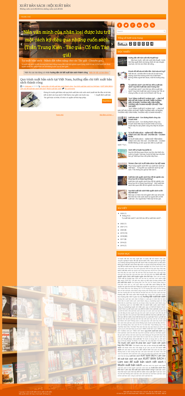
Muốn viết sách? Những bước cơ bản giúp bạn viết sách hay (139, 321)
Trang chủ (26, 17)
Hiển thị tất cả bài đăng (99, 73)
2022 (122, 224)
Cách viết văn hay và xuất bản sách (146, 278)
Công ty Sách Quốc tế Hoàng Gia (41, 394)
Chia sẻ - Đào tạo (148, 391)
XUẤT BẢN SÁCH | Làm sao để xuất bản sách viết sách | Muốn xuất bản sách (142, 362)
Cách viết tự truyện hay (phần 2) (139, 150)
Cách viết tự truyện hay (126, 278)
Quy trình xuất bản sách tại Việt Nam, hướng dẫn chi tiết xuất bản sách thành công (66, 81)
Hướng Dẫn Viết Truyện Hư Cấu (132, 297)
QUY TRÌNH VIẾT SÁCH (136, 331)
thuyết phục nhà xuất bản (133, 339)
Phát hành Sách (137, 391)
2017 (122, 239)
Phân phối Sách (127, 391)
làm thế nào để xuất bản (128, 319)
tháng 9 (125, 216)
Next (112, 44)
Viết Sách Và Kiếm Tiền (155, 352)
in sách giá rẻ (148, 299)
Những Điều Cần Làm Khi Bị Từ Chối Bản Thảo (138, 325)
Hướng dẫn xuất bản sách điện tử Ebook (131, 299)
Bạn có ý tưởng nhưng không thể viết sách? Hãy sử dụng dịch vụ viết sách (142, 261)
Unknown (28, 86)
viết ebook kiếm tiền (128, 348)
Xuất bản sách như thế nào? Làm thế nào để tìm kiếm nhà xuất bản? (142, 371)
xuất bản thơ (148, 376)
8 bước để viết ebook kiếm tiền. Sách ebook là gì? (146, 71)
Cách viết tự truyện (159, 276)
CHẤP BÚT (128, 280)
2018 (122, 236)
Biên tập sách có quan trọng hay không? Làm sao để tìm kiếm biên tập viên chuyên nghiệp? (142, 265)
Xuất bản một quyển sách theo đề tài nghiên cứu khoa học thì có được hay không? (146, 178)
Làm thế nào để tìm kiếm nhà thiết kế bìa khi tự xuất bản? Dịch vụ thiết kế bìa (142, 317)
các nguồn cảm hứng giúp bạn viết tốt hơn (144, 270)
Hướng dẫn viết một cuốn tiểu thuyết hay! (143, 58)
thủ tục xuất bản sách (155, 337)
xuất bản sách (134, 356)
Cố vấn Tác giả (121, 393)
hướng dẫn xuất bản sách (154, 296)
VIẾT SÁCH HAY (145, 350)
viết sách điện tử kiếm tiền (130, 350)
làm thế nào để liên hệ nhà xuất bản (149, 315)
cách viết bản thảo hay (148, 274)
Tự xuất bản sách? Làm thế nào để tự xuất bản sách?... (142, 218)
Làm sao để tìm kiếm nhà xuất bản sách (148, 309)
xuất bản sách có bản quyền (127, 368)
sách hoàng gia (146, 335)
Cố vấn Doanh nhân (132, 393)
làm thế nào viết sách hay (144, 319)
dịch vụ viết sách (133, 284)
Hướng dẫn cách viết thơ (153, 288)
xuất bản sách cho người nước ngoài (154, 365)
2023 (122, 213)
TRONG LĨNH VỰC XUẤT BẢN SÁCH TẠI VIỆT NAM (146, 163)
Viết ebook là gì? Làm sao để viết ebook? (149, 348)
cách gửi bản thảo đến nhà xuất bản (129, 274)
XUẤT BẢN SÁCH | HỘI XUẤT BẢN (45, 5)
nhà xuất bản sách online (131, 323)
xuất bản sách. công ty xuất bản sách (133, 376)
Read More (107, 101)
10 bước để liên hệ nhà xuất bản (130, 259)
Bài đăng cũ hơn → (107, 115)
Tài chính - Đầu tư (160, 393)
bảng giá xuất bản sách (126, 264)
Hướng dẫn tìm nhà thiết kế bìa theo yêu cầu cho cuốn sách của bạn (144, 292)
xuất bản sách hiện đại (143, 368)
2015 (122, 246)
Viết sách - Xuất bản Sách (146, 393)
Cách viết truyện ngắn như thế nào (140, 276)
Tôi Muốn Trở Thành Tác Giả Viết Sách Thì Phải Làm (149, 341)
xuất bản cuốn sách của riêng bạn (142, 354)
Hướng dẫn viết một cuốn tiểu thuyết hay (132, 294)
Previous (21, 44)
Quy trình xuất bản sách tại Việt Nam (87, 86)
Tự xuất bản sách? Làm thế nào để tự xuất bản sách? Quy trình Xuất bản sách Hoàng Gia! (145, 86)
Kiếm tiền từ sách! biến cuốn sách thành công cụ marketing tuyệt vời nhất (142, 301)
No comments (70, 89)
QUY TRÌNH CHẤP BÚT (146, 329)
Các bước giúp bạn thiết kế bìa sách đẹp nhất (148, 268)
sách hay (138, 335)
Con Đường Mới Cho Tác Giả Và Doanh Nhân (146, 282)
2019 (122, 233)
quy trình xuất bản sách (153, 331)
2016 (122, 242)
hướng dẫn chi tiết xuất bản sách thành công (57, 86)
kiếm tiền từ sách (160, 299)
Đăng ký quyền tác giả (144, 286)
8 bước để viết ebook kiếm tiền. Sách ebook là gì (145, 261)
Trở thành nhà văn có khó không (144, 345)
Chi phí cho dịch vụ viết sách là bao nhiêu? (147, 280)
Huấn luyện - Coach (160, 391)
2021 (122, 227)
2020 (122, 230)
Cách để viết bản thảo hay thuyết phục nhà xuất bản (148, 272)
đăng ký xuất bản (158, 286)
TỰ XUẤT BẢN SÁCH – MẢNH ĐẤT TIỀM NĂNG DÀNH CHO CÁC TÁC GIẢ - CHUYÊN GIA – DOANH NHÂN (146, 135)
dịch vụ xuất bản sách (148, 284)
